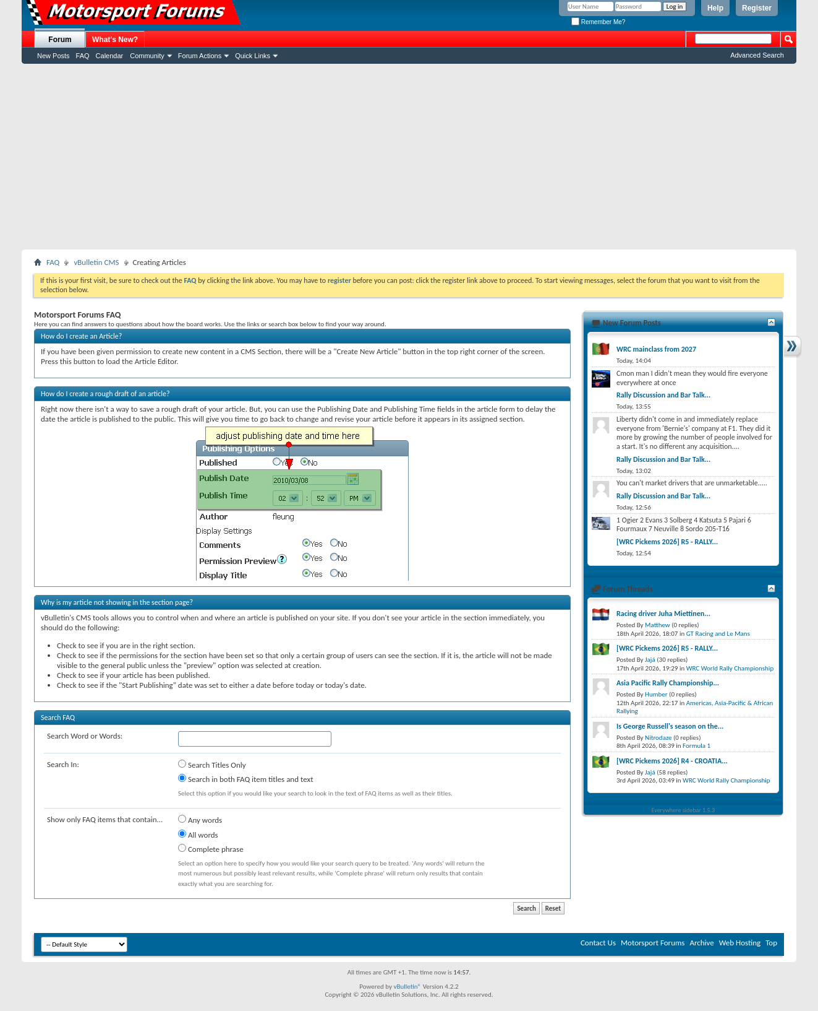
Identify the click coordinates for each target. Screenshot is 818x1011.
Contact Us (598, 942)
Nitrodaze (658, 738)
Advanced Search (757, 55)
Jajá (650, 660)
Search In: (63, 764)
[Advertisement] (409, 156)
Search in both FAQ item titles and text (245, 779)
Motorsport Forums (652, 942)
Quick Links (252, 55)
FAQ (83, 55)
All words (198, 835)
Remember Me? (598, 22)
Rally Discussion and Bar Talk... (663, 395)
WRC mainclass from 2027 (656, 349)
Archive (701, 942)
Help (715, 8)
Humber (656, 694)
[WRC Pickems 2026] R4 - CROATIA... (672, 761)
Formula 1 (696, 746)
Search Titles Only (212, 765)
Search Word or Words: (84, 735)
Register (757, 8)
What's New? (115, 39)
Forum (59, 39)
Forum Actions (199, 55)
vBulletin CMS (96, 262)
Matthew (657, 625)
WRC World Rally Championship (730, 668)
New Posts (53, 55)
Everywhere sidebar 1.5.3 (683, 810)
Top (771, 942)
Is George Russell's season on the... (669, 726)
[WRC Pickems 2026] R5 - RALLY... (667, 541)
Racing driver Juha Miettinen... (663, 613)
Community (147, 55)
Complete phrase (211, 849)
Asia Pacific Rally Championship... (667, 683)
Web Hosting (739, 942)
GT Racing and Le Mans (718, 634)
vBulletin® (407, 987)
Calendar (110, 55)
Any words (200, 820)
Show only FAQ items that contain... (105, 819)
